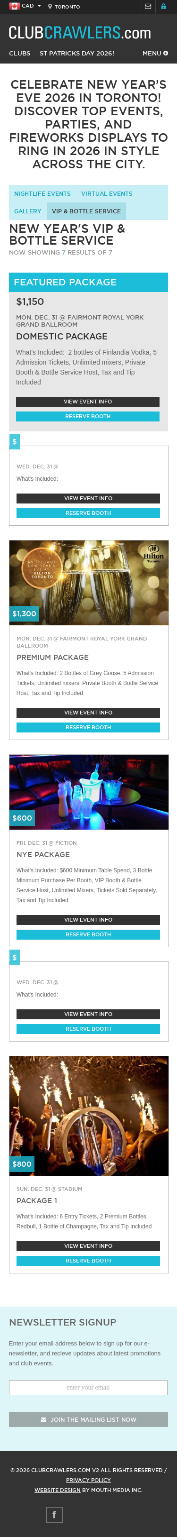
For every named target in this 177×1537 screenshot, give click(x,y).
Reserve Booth (87, 416)
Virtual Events (107, 194)
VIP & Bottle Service (86, 211)
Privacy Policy (88, 1480)
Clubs (19, 53)
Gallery (28, 211)
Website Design (57, 1490)
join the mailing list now (88, 1420)
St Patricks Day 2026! (77, 53)
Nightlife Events (42, 194)
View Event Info (88, 401)
